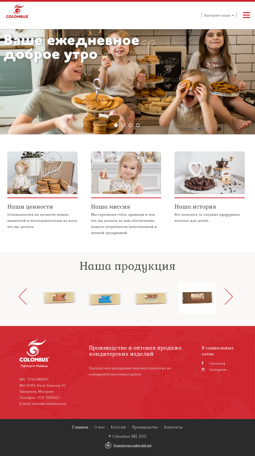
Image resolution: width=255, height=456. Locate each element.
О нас (99, 427)
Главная (80, 427)
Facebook (213, 363)
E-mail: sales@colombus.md (42, 403)
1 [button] (116, 125)
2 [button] (123, 125)
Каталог (118, 427)
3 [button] (130, 125)
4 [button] (138, 125)
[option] (127, 78)
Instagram (214, 369)
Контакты (173, 427)
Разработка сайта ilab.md (132, 445)
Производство (145, 427)
